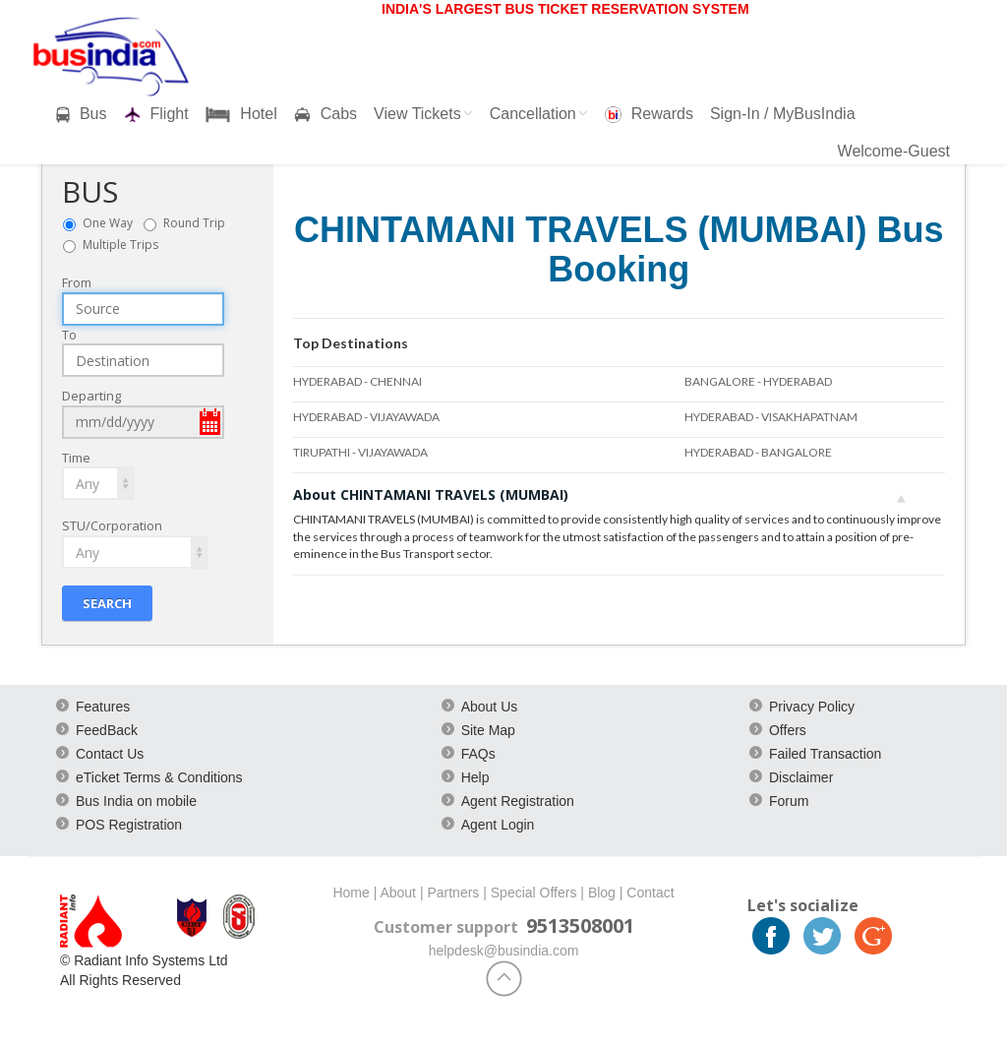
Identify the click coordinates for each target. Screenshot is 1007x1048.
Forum (788, 801)
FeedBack (107, 730)
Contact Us (110, 754)
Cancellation (539, 113)
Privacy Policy (812, 706)
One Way (112, 223)
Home (350, 892)
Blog (602, 892)
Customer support (446, 927)
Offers (787, 730)
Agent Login (498, 824)
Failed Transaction (825, 754)
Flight (156, 114)
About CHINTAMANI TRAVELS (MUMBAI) (600, 494)
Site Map (488, 730)
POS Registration (129, 824)
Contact (650, 892)
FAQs (478, 754)
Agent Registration (517, 801)
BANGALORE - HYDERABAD (758, 381)
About (398, 892)
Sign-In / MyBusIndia (783, 113)
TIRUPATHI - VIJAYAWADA (360, 452)
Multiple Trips (120, 244)
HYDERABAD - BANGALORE (758, 452)
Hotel (241, 114)
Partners (453, 892)
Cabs (325, 114)
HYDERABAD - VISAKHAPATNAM (771, 416)
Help (475, 777)
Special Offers (534, 892)
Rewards (649, 114)
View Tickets (423, 113)
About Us (489, 706)
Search (107, 603)
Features (103, 706)
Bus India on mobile (136, 801)
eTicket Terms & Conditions (159, 777)
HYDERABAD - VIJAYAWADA (366, 416)
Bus (81, 114)
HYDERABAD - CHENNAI (357, 381)
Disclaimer (801, 777)
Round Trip (198, 223)
